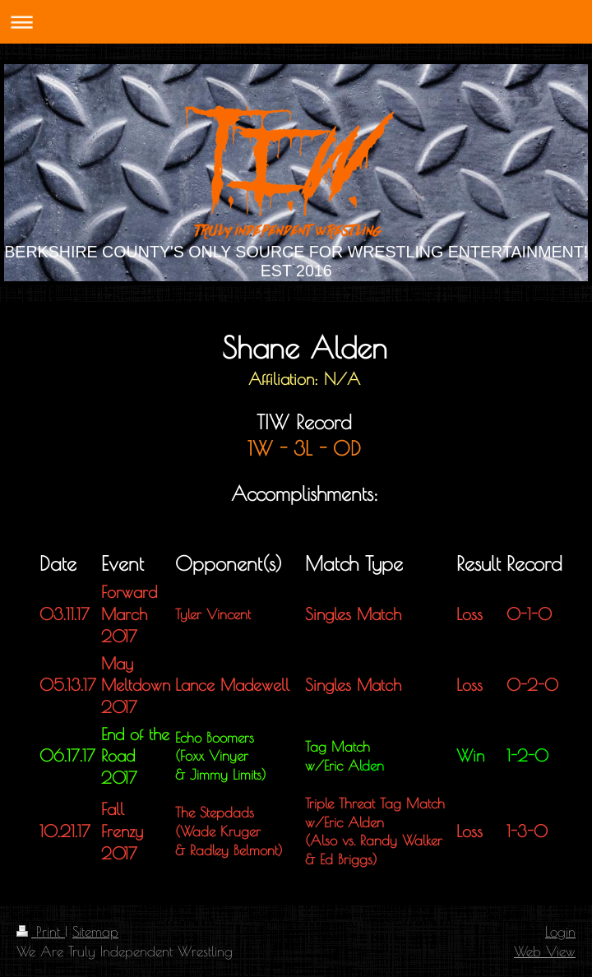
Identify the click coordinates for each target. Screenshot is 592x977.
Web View (545, 951)
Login (560, 931)
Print (40, 931)
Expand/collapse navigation (296, 21)
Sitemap (95, 931)
